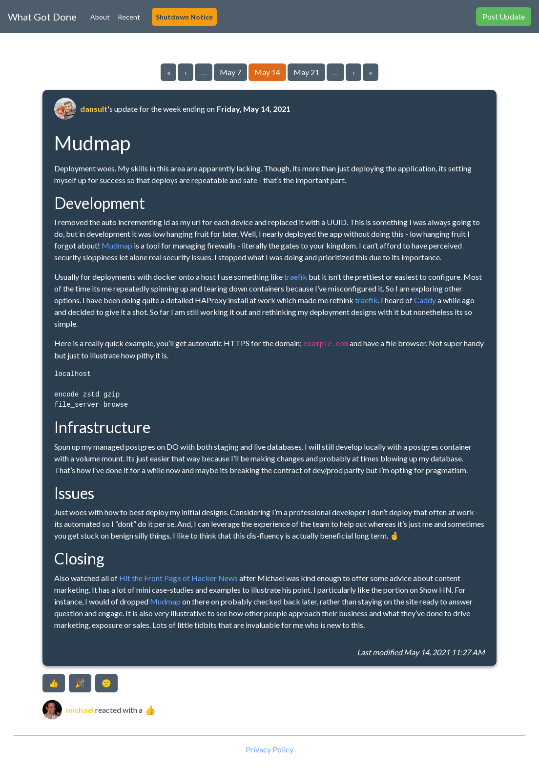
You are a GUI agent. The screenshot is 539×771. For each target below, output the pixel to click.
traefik (295, 276)
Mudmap (117, 245)
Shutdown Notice (184, 17)
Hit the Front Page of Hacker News (178, 578)
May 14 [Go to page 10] (267, 72)
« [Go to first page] (168, 72)
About (100, 17)
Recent (129, 17)
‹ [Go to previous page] (186, 72)
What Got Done (42, 16)
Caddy (425, 300)
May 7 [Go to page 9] (230, 72)
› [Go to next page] (353, 72)
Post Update (503, 16)
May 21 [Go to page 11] (306, 72)
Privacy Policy (269, 749)
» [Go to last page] (371, 72)
